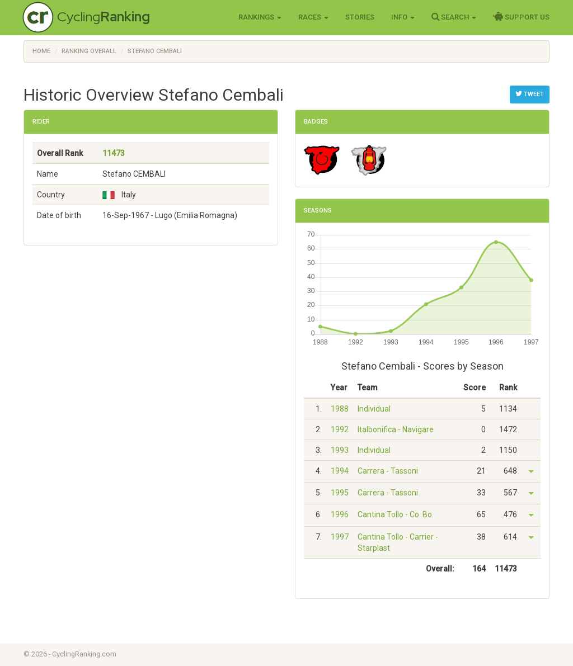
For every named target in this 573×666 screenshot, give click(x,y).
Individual (374, 408)
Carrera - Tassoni (388, 470)
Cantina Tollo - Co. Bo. (396, 514)
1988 (340, 408)
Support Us (521, 16)
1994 (340, 470)
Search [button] (453, 16)
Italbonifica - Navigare (396, 429)
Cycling (103, 16)
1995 (340, 492)
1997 (340, 536)
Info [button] (403, 17)
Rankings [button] (259, 17)
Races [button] (313, 17)
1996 (340, 514)
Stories (359, 17)
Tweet (529, 94)
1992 (340, 429)
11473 (113, 153)
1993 (340, 450)
